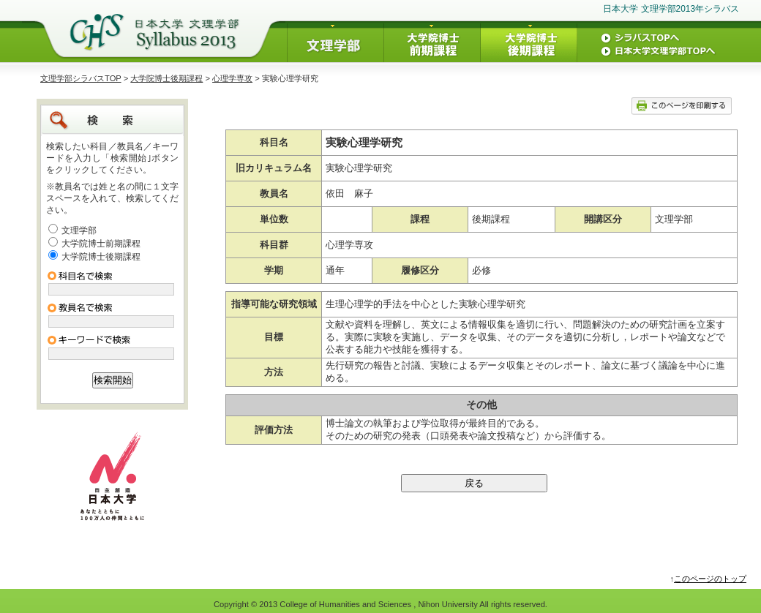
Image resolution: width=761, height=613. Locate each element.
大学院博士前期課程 (100, 243)
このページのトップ (710, 578)
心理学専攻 (232, 78)
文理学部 (79, 230)
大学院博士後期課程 (166, 78)
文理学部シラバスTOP (80, 78)
